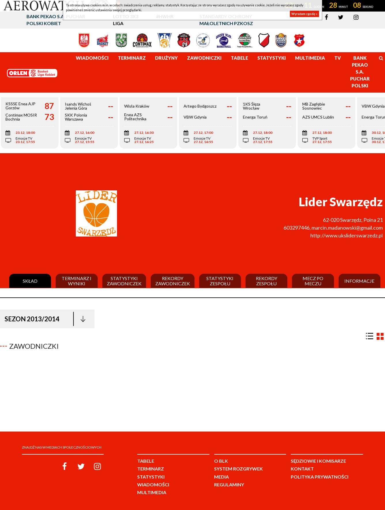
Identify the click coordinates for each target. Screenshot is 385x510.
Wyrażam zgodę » (304, 14)
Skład (30, 281)
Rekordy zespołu (266, 281)
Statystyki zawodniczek (124, 281)
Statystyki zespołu (219, 281)
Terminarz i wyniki (76, 281)
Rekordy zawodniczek (172, 281)
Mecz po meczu (313, 281)
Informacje (359, 281)
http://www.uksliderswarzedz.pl (346, 235)
